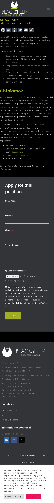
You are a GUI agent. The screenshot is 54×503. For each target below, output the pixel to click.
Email (9, 215)
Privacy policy (27, 463)
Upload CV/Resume (15, 270)
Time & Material (10, 419)
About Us (9, 456)
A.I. (4, 415)
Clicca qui (17, 152)
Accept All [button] (33, 496)
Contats (45, 456)
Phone (9, 230)
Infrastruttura (10, 410)
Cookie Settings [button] (14, 496)
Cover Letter (13, 245)
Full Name (11, 201)
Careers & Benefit (27, 456)
